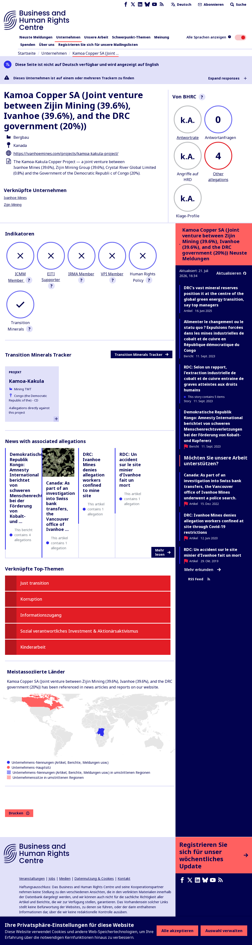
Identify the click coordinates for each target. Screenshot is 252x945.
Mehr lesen (163, 552)
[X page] (133, 4)
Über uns (47, 44)
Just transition (34, 583)
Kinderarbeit (33, 647)
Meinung (161, 37)
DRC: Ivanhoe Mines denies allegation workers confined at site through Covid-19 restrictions (214, 524)
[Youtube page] (154, 4)
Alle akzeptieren (177, 930)
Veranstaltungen (32, 878)
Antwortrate (188, 137)
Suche (237, 4)
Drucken (19, 813)
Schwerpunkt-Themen (131, 37)
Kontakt (124, 878)
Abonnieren (210, 4)
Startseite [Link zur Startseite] (27, 53)
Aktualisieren (231, 273)
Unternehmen (68, 37)
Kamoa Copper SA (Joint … (95, 53)
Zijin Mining (13, 204)
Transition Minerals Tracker (142, 354)
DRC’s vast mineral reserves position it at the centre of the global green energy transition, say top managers (214, 296)
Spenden (27, 44)
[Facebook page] (126, 4)
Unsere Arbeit (96, 37)
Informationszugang (40, 615)
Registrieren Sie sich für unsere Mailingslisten (98, 44)
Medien (65, 878)
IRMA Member (81, 274)
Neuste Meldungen (35, 37)
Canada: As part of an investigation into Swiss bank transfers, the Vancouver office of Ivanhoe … (60, 506)
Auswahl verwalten (223, 930)
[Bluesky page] (147, 4)
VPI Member (112, 274)
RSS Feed (199, 579)
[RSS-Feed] (161, 4)
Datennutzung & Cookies (94, 878)
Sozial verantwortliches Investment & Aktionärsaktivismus (79, 631)
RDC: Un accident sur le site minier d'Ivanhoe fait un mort (130, 469)
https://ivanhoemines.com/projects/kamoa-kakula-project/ (65, 153)
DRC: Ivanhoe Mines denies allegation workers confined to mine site (93, 474)
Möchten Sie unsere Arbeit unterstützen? (215, 460)
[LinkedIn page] (140, 4)
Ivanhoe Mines (15, 197)
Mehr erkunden (202, 569)
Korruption (31, 599)
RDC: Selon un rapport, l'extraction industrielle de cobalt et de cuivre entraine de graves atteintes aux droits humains (214, 378)
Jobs (52, 878)
